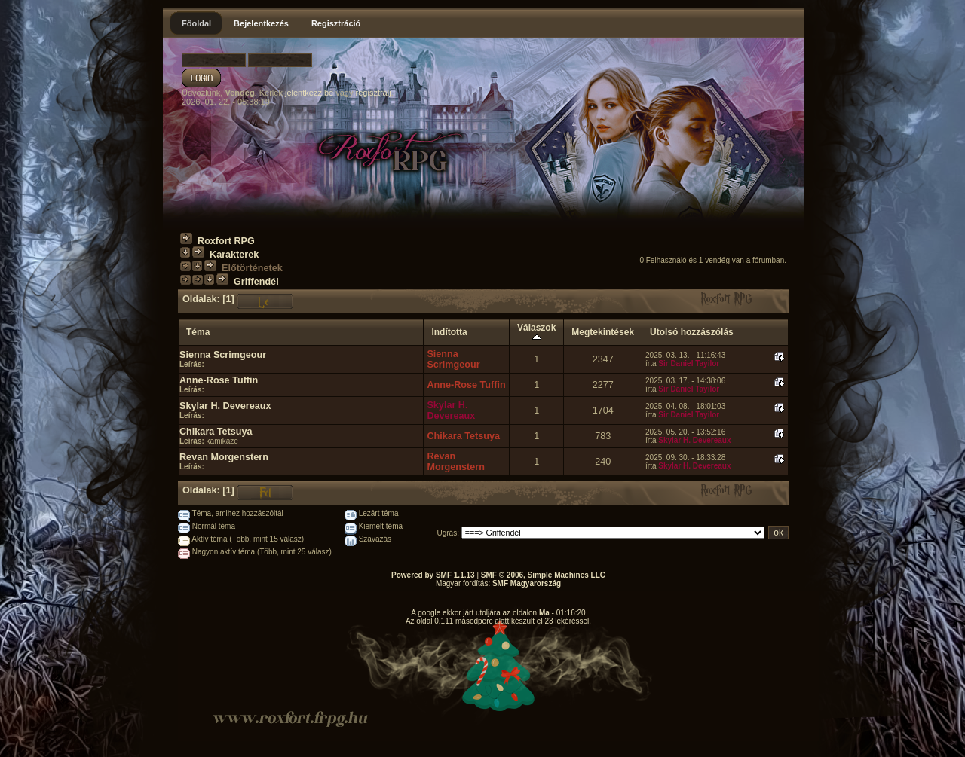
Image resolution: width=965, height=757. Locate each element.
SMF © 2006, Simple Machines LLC (543, 575)
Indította (449, 332)
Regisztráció (335, 23)
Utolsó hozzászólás (692, 332)
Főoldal (196, 23)
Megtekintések (602, 332)
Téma (198, 332)
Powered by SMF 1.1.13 (433, 575)
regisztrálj (373, 92)
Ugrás (447, 533)
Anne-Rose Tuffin (218, 380)
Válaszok (536, 332)
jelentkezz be (309, 92)
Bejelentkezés (261, 23)
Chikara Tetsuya (216, 431)
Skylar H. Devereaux (225, 406)
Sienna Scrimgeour (222, 355)
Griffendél (256, 281)
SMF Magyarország (526, 583)
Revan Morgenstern (223, 457)
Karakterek (234, 254)
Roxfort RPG (226, 241)
